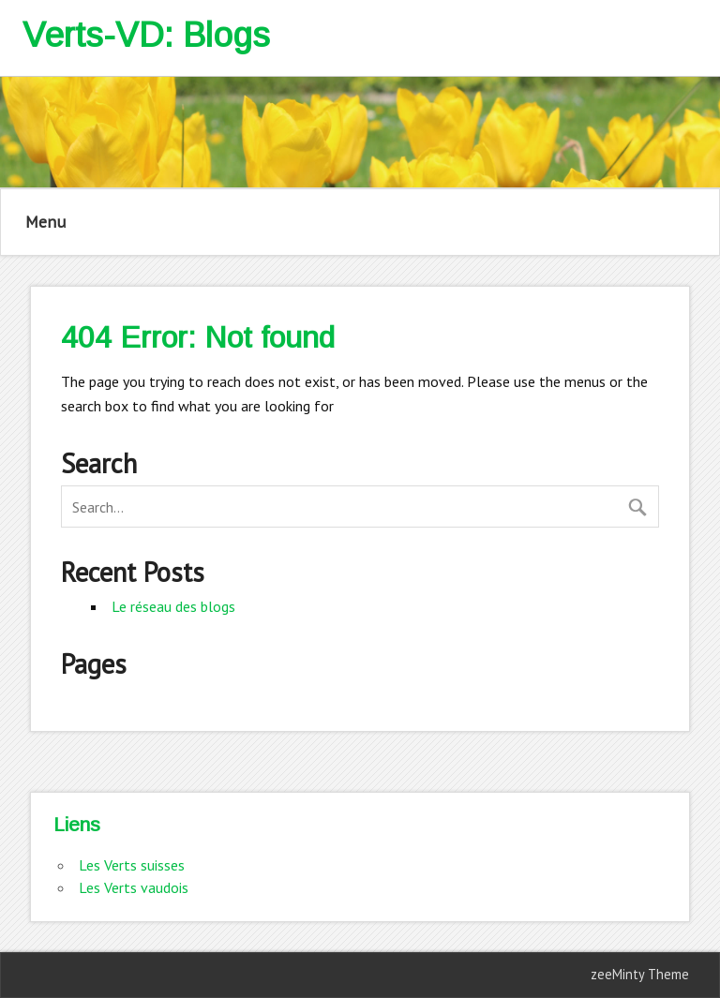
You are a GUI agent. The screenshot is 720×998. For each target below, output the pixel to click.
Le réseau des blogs (173, 606)
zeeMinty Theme (640, 974)
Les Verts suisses (132, 865)
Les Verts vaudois (133, 887)
